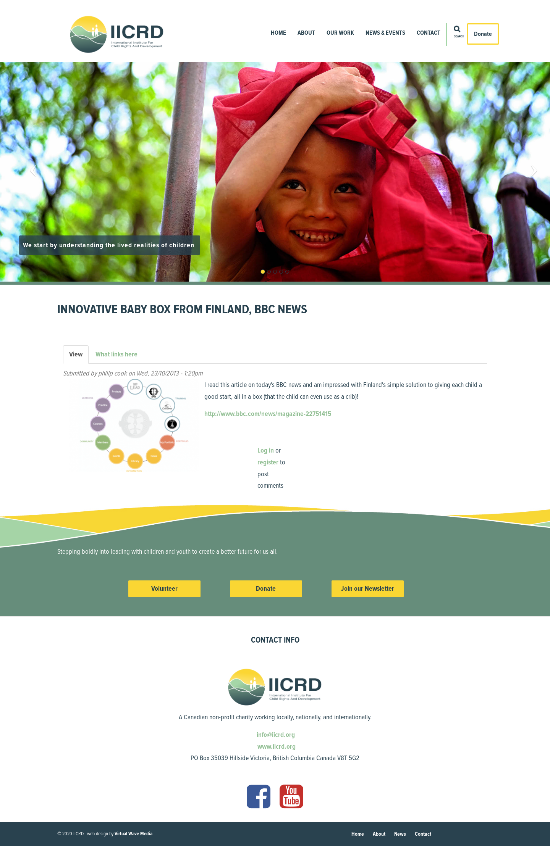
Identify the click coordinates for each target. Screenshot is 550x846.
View (79, 357)
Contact (428, 33)
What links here (116, 354)
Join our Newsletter (367, 588)
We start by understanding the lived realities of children (109, 245)
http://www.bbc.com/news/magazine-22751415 (267, 413)
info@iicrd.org (275, 734)
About (306, 33)
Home (278, 33)
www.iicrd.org (276, 746)
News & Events (385, 33)
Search (459, 36)
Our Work (340, 33)
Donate (483, 34)
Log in (265, 450)
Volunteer (164, 588)
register (267, 462)
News (400, 834)
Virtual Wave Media (133, 834)
